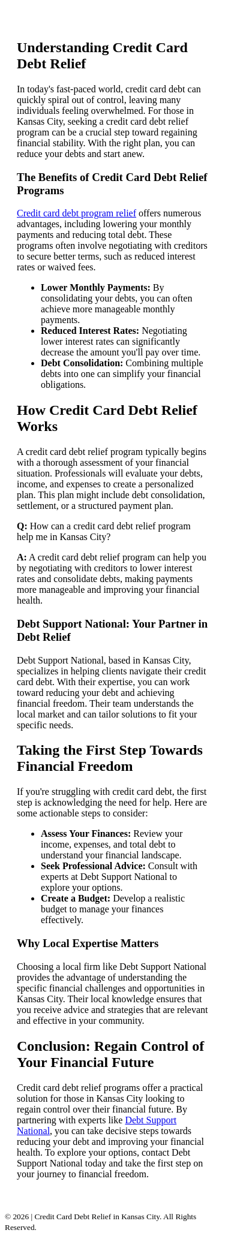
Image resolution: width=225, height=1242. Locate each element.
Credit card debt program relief (76, 213)
